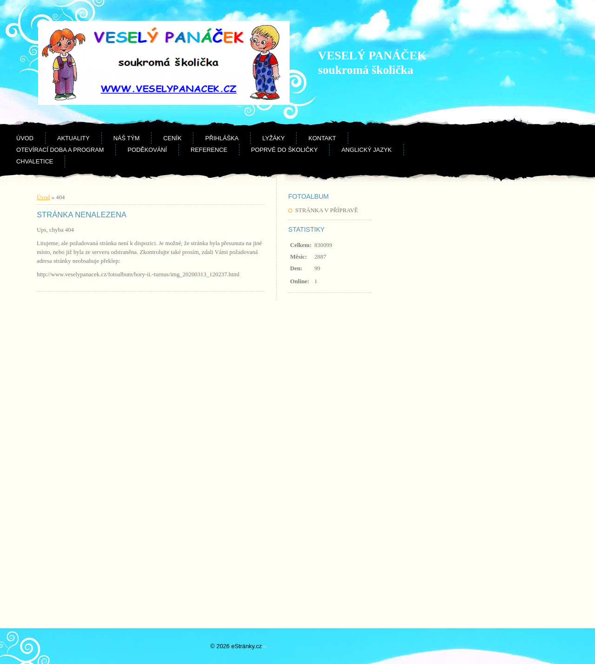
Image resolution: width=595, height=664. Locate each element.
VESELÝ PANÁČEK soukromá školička (372, 63)
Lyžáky (273, 138)
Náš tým (126, 138)
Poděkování (147, 149)
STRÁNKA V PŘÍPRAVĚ (326, 210)
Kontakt (322, 138)
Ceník (172, 138)
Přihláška (221, 138)
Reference (209, 149)
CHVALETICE (34, 161)
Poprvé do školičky (284, 149)
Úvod (24, 138)
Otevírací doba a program (60, 149)
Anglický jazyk (366, 149)
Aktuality (73, 138)
